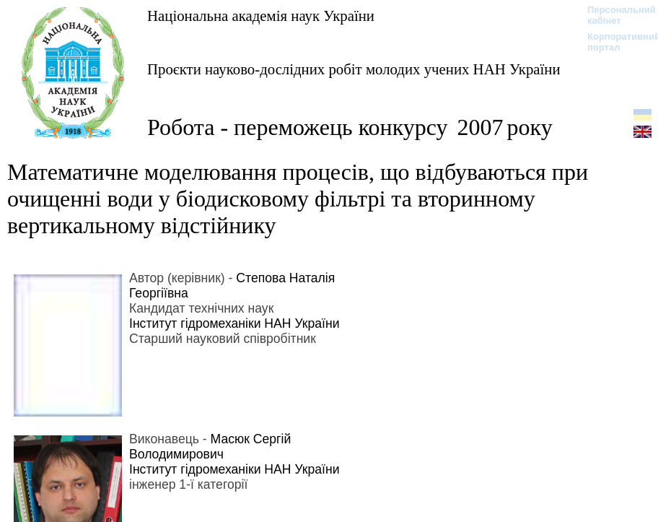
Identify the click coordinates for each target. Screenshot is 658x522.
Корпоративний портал (614, 42)
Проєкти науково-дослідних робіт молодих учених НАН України (354, 69)
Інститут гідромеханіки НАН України (234, 323)
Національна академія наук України (260, 15)
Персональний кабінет (614, 15)
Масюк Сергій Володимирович (210, 446)
